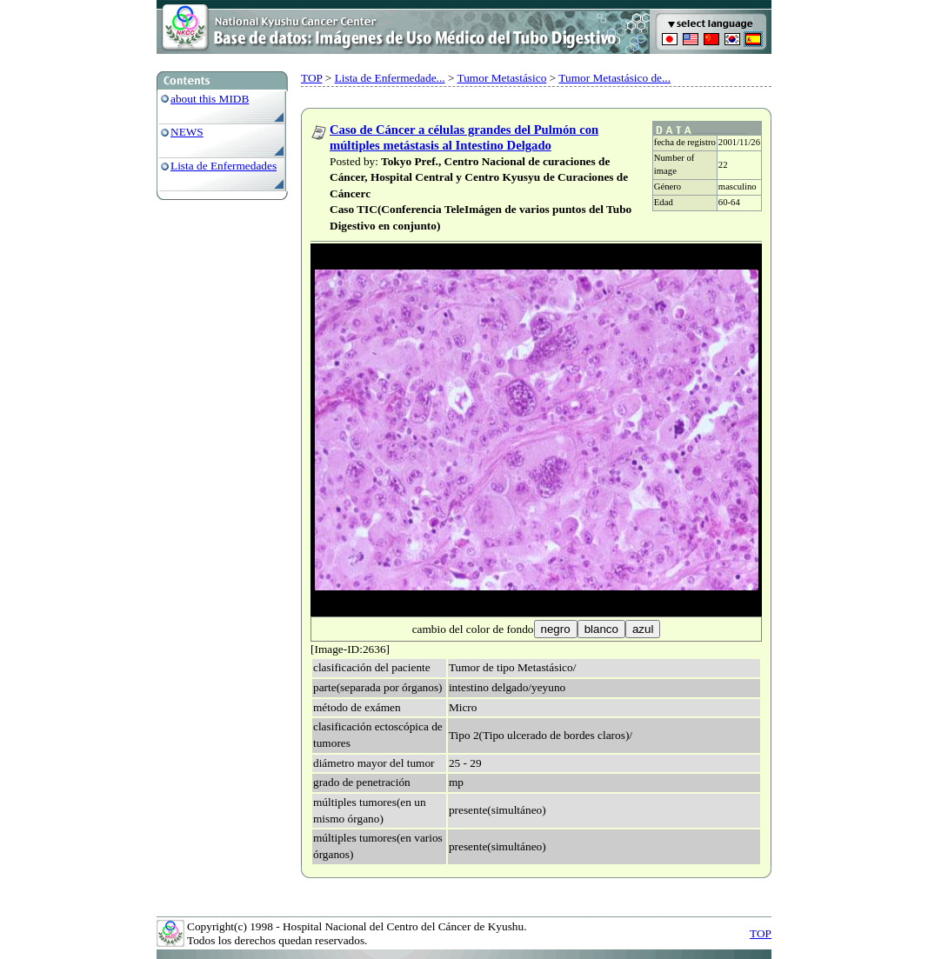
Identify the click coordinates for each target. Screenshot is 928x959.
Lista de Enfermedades (223, 165)
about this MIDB (209, 98)
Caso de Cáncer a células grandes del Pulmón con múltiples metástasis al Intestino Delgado (464, 137)
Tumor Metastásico (502, 77)
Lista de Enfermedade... (390, 77)
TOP (311, 77)
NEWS (187, 131)
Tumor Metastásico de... (614, 77)
